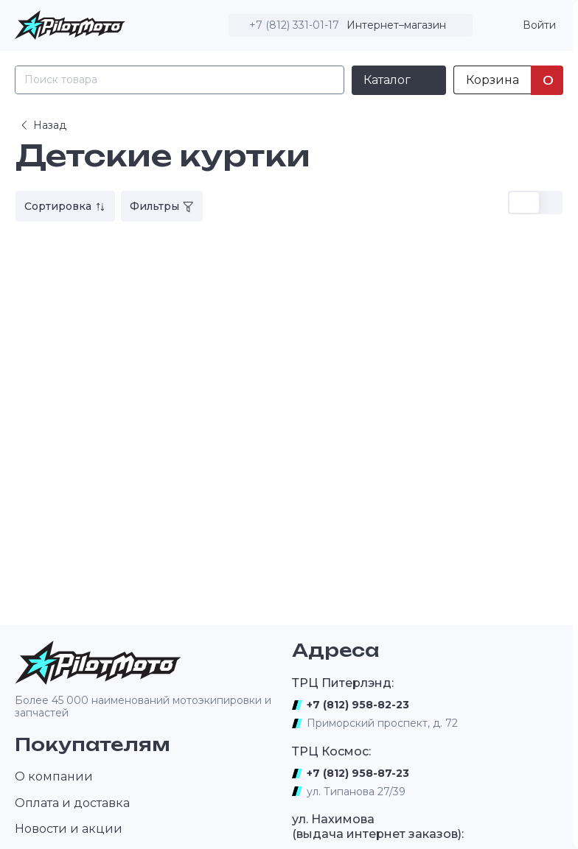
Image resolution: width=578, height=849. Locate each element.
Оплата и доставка (72, 803)
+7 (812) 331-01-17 (294, 25)
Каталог (387, 80)
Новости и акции (68, 829)
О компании (54, 776)
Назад (42, 125)
